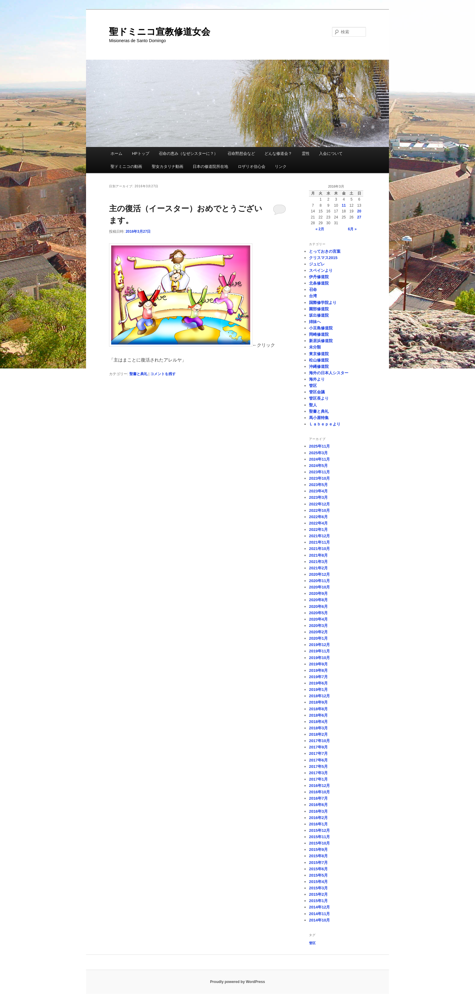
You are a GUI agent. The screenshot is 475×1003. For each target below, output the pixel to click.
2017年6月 (318, 760)
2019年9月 (318, 664)
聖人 (313, 405)
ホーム (116, 153)
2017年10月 (319, 740)
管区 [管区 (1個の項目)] (312, 943)
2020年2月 (318, 632)
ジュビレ (317, 264)
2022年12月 (319, 504)
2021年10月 (319, 548)
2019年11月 (319, 651)
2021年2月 (318, 568)
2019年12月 (319, 644)
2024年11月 (319, 459)
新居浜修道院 (321, 340)
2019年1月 (318, 689)
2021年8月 (318, 555)
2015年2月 (318, 894)
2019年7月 (318, 677)
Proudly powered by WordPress (237, 982)
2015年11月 (319, 837)
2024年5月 (318, 465)
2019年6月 (318, 683)
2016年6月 (318, 804)
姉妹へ (315, 321)
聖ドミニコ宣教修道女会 (159, 32)
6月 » (352, 229)
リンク (281, 166)
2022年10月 (319, 510)
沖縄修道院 (319, 366)
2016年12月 (319, 785)
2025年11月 (319, 446)
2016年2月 (318, 817)
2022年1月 (318, 529)
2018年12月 (319, 696)
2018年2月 (318, 734)
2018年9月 (318, 702)
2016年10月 (319, 792)
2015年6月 (318, 869)
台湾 (313, 296)
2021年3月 (318, 561)
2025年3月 (318, 453)
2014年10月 (319, 920)
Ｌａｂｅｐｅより (324, 424)
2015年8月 (318, 856)
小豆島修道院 (321, 328)
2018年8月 (318, 709)
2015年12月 (319, 830)
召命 (313, 289)
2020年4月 (318, 619)
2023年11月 (319, 472)
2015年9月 (318, 849)
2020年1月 (318, 638)
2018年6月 (318, 715)
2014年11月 (319, 913)
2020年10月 (319, 587)
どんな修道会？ (278, 153)
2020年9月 (318, 593)
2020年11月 (319, 580)
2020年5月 (318, 613)
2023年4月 (318, 491)
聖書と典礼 (138, 374)
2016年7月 (318, 798)
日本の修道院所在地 (210, 166)
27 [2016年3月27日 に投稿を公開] (359, 217)
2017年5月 (318, 766)
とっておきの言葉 (324, 251)
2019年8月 (318, 670)
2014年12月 (319, 907)
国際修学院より (323, 302)
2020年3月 (318, 625)
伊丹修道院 (319, 277)
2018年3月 (318, 728)
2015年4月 (318, 881)
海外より (317, 379)
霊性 (306, 153)
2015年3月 (318, 888)
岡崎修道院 (319, 334)
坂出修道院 (319, 315)
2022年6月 (318, 517)
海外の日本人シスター (328, 373)
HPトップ (140, 153)
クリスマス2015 (323, 257)
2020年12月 (319, 574)
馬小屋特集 (319, 417)
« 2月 (319, 229)
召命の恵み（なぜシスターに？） (188, 153)
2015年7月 (318, 862)
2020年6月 (318, 606)
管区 (313, 385)
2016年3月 (318, 811)
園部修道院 (319, 309)
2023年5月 (318, 484)
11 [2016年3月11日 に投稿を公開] (344, 205)
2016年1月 (318, 824)
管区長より (319, 398)
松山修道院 (319, 360)
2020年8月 (318, 600)
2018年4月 (318, 721)
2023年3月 (318, 497)
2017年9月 (318, 747)
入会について (331, 153)
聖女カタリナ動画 (167, 166)
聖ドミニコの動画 (126, 166)
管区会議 (317, 392)
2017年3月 (318, 773)
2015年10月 (319, 843)
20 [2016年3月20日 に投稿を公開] (359, 211)
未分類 (315, 347)
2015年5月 (318, 875)
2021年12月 (319, 536)
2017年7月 (318, 753)
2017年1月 (318, 779)
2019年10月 (319, 657)
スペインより (321, 270)
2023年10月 (319, 478)
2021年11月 (319, 542)
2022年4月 (318, 523)
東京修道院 (319, 354)
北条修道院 (319, 283)
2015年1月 (318, 900)
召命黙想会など (241, 153)
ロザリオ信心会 (251, 166)
